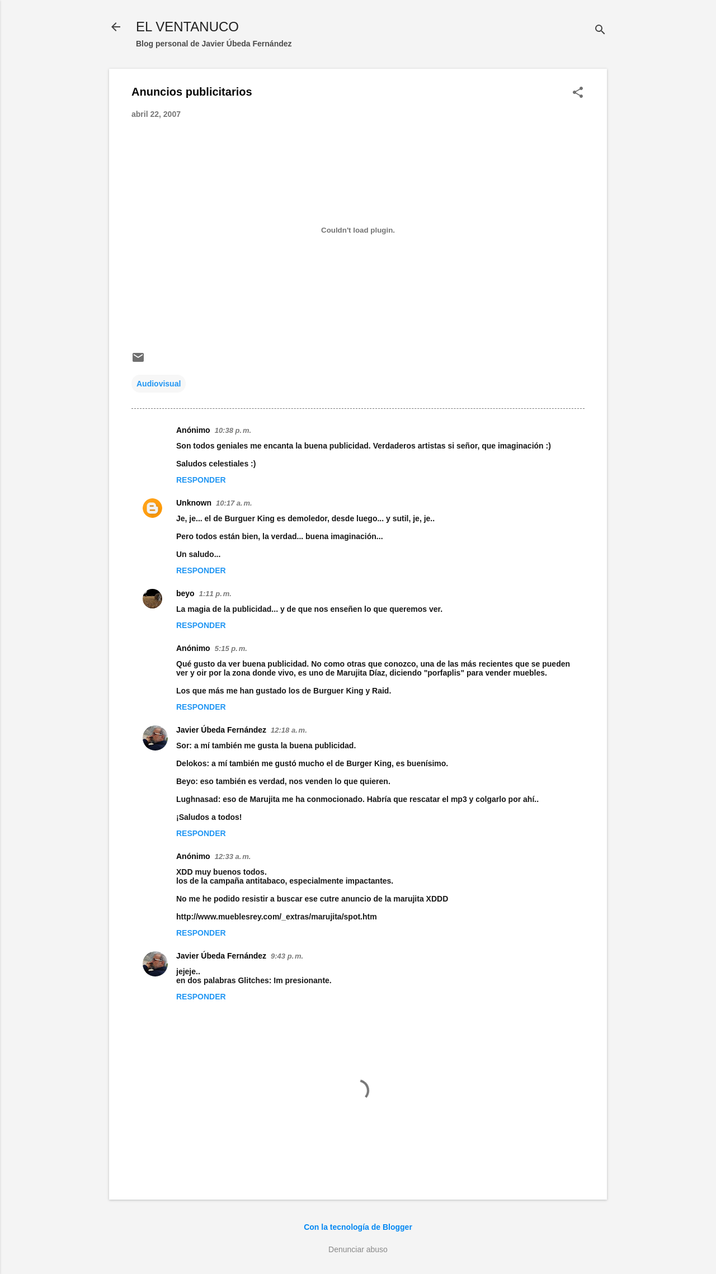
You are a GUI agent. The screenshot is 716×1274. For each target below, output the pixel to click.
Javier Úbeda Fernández (221, 729)
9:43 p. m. (287, 956)
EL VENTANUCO (187, 26)
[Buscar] (600, 30)
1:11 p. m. (215, 593)
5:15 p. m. (231, 648)
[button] (578, 93)
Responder (201, 479)
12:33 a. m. (233, 856)
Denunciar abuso (358, 1249)
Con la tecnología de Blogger (358, 1227)
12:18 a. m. (289, 730)
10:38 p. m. (233, 430)
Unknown (193, 502)
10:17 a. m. (234, 503)
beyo (185, 593)
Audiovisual (158, 383)
